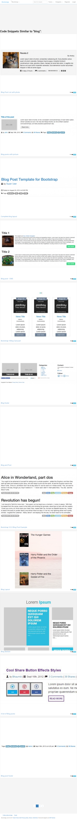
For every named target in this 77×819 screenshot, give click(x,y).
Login (74, 2)
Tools (50, 2)
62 (71, 651)
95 (71, 278)
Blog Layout (5, 589)
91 (71, 465)
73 (71, 527)
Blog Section (5, 652)
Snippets (59, 2)
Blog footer (5, 403)
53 (71, 776)
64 (71, 589)
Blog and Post (6, 465)
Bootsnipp (5, 2)
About (30, 817)
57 (71, 713)
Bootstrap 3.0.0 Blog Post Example (14, 527)
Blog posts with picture (9, 154)
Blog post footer (7, 776)
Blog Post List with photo (10, 92)
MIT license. (52, 817)
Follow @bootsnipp (7, 815)
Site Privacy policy (23, 817)
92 (71, 403)
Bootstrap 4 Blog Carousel (11, 341)
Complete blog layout (9, 216)
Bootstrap (15, 1)
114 (71, 154)
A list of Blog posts (8, 714)
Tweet (15, 815)
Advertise (35, 817)
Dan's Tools (16, 817)
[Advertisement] (38, 15)
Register (67, 2)
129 (71, 92)
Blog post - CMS (7, 279)
